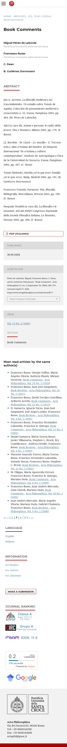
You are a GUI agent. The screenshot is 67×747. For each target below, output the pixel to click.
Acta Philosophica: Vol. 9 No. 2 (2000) (33, 509)
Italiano (9, 541)
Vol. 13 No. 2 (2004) (39, 16)
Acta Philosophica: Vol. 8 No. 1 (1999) (33, 481)
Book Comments (33, 379)
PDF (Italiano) (19, 233)
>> (32, 517)
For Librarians (13, 575)
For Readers (12, 564)
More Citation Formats (23, 299)
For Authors (12, 570)
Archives (20, 16)
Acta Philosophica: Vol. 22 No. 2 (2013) (34, 402)
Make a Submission (21, 591)
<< (5, 517)
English (9, 536)
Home (7, 16)
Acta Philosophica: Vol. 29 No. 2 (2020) (30, 381)
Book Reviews (19, 390)
